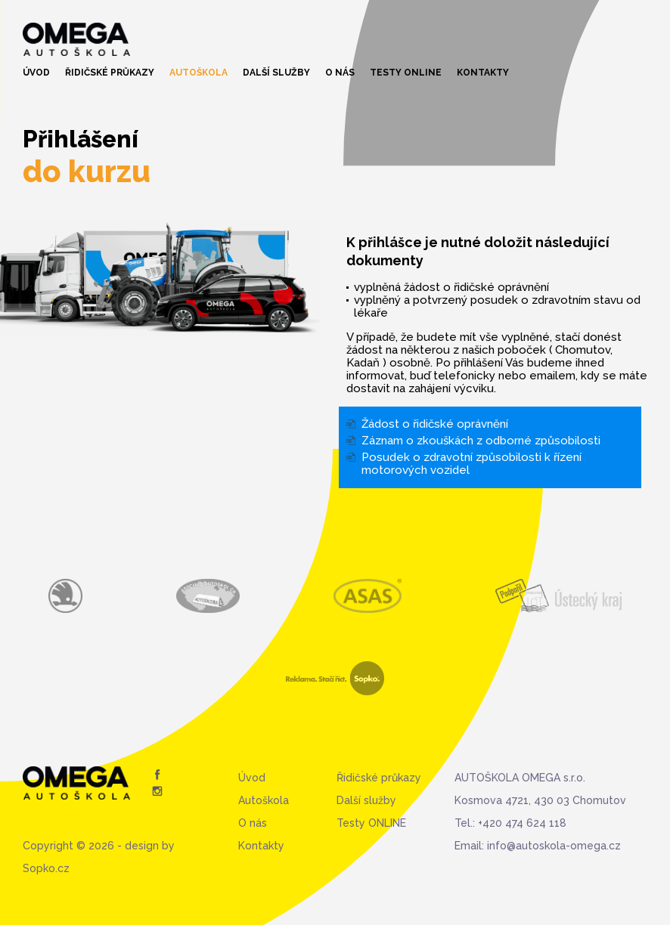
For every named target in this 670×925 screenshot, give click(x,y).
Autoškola (198, 72)
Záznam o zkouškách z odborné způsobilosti (480, 440)
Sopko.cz (46, 868)
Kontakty (483, 72)
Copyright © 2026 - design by (99, 846)
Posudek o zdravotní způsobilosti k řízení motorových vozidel (471, 463)
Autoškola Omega (76, 39)
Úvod (36, 72)
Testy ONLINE (406, 72)
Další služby (276, 72)
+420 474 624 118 (522, 823)
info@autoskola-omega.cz (554, 846)
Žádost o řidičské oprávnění (434, 424)
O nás (340, 72)
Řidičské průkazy (109, 72)
